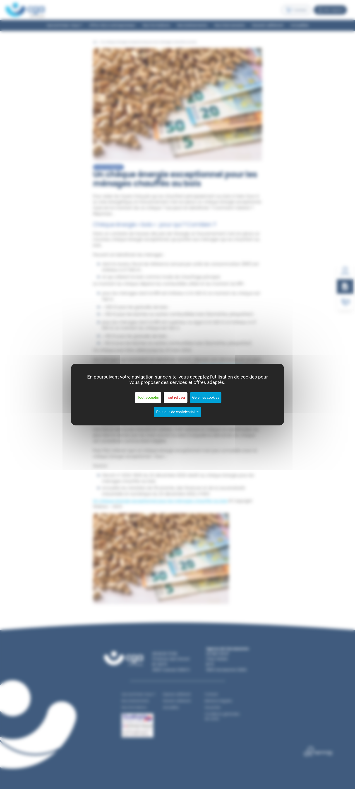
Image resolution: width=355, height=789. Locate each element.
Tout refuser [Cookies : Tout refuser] (175, 397)
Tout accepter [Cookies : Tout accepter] (148, 397)
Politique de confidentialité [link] (177, 412)
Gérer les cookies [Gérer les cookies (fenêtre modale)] (205, 397)
